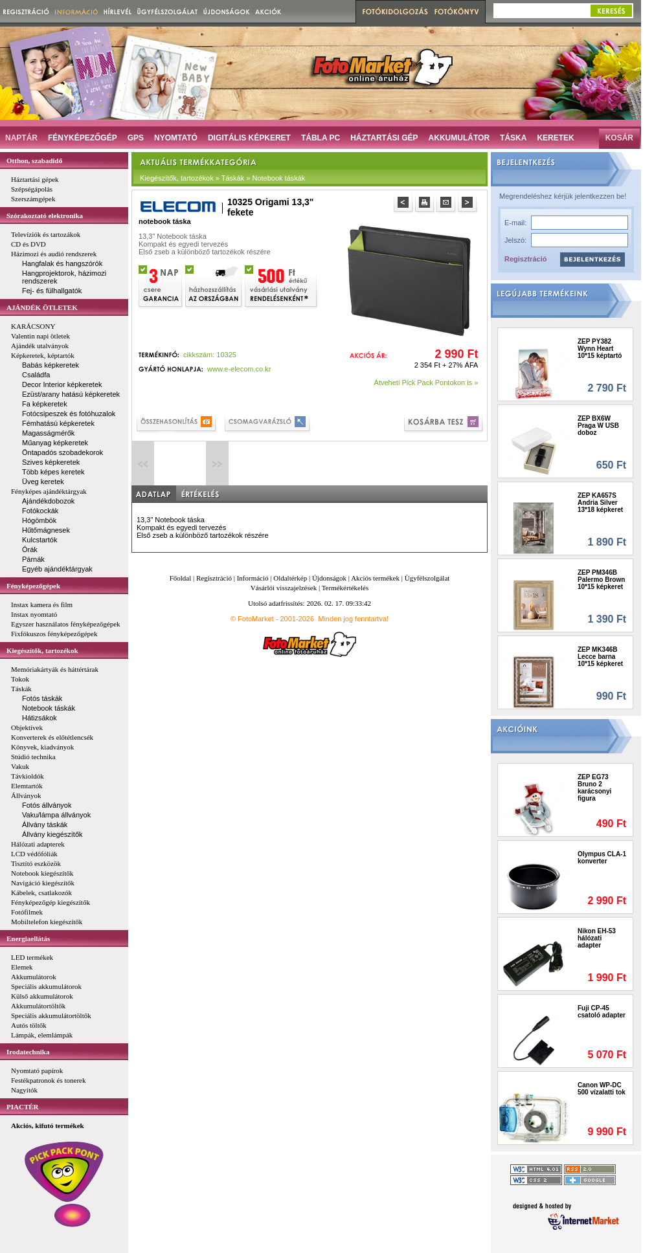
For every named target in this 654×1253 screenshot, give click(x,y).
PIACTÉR (22, 1107)
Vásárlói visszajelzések (284, 588)
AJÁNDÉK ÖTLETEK (42, 307)
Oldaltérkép (290, 578)
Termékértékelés (345, 588)
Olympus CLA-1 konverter (602, 857)
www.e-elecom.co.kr (239, 369)
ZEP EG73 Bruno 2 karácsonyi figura (594, 787)
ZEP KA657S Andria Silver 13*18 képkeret (600, 502)
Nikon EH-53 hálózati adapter (597, 938)
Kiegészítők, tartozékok (42, 650)
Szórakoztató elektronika (44, 215)
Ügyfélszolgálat (427, 578)
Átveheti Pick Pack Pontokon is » (426, 382)
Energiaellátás (28, 938)
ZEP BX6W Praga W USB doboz (598, 425)
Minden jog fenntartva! (353, 619)
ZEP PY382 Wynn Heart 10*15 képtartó (600, 348)
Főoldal (181, 578)
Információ (253, 578)
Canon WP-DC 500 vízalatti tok (602, 1088)
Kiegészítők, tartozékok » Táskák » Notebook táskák (222, 178)
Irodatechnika (27, 1052)
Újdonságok (329, 578)
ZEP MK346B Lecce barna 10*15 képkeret (600, 656)
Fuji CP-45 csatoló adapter (602, 1011)
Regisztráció (525, 259)
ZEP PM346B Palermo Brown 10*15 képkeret (601, 579)
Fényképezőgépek (33, 586)
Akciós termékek (375, 578)
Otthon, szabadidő (34, 160)
